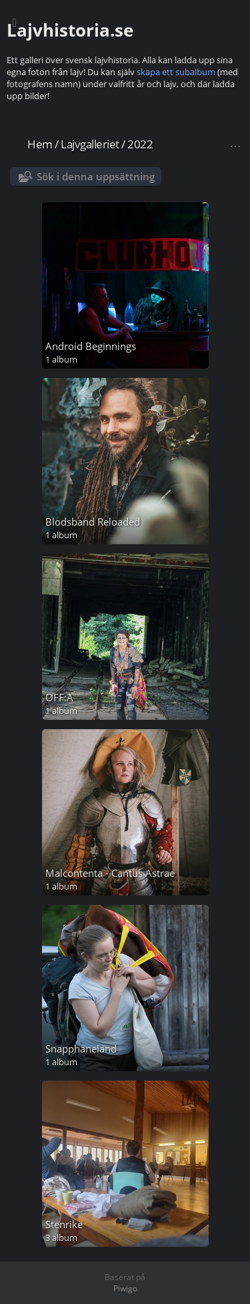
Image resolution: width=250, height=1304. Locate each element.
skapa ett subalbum (176, 72)
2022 (140, 144)
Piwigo (125, 1288)
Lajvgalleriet (90, 144)
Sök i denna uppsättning (96, 176)
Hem (40, 144)
